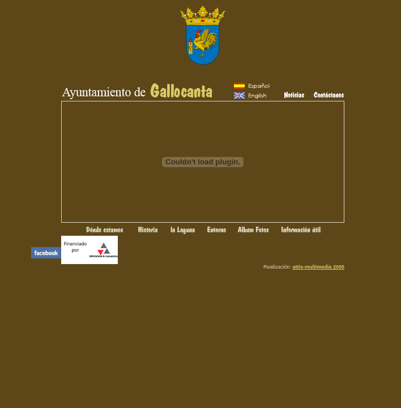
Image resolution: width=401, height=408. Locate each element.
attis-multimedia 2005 (318, 267)
